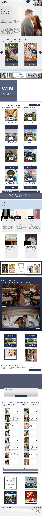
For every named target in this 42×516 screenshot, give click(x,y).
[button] (1, 52)
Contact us (38, 513)
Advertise (38, 510)
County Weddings (8, 507)
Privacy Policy (37, 512)
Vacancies (38, 511)
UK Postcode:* (23, 468)
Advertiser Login (36, 509)
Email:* (4, 468)
